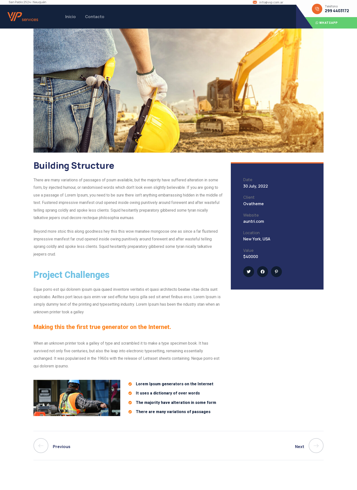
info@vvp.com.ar (271, 2)
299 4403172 (337, 10)
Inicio (70, 16)
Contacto (94, 16)
